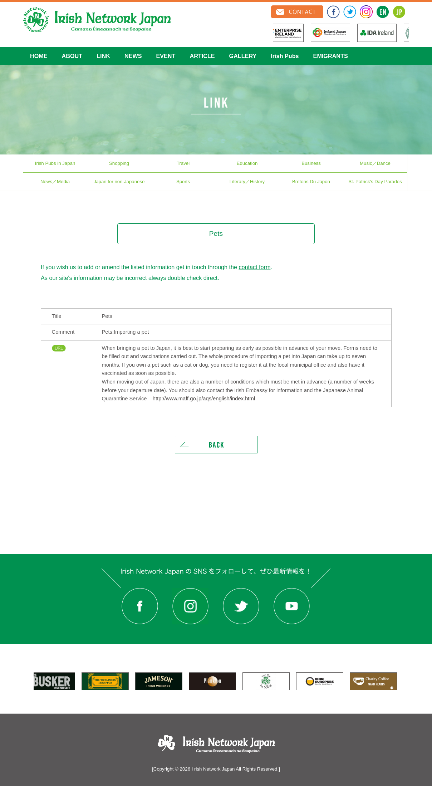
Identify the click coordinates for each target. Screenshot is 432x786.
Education (247, 163)
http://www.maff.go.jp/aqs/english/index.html (204, 398)
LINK (103, 56)
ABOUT (72, 56)
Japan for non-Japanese (119, 181)
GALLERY (243, 56)
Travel (183, 163)
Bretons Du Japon (311, 181)
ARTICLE (202, 56)
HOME (39, 56)
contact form (254, 267)
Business (311, 163)
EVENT (165, 56)
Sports (183, 181)
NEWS (133, 56)
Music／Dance (375, 163)
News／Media (55, 181)
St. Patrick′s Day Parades (375, 181)
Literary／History (247, 181)
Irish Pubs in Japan (55, 163)
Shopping (119, 163)
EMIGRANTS (330, 56)
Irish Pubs (285, 56)
